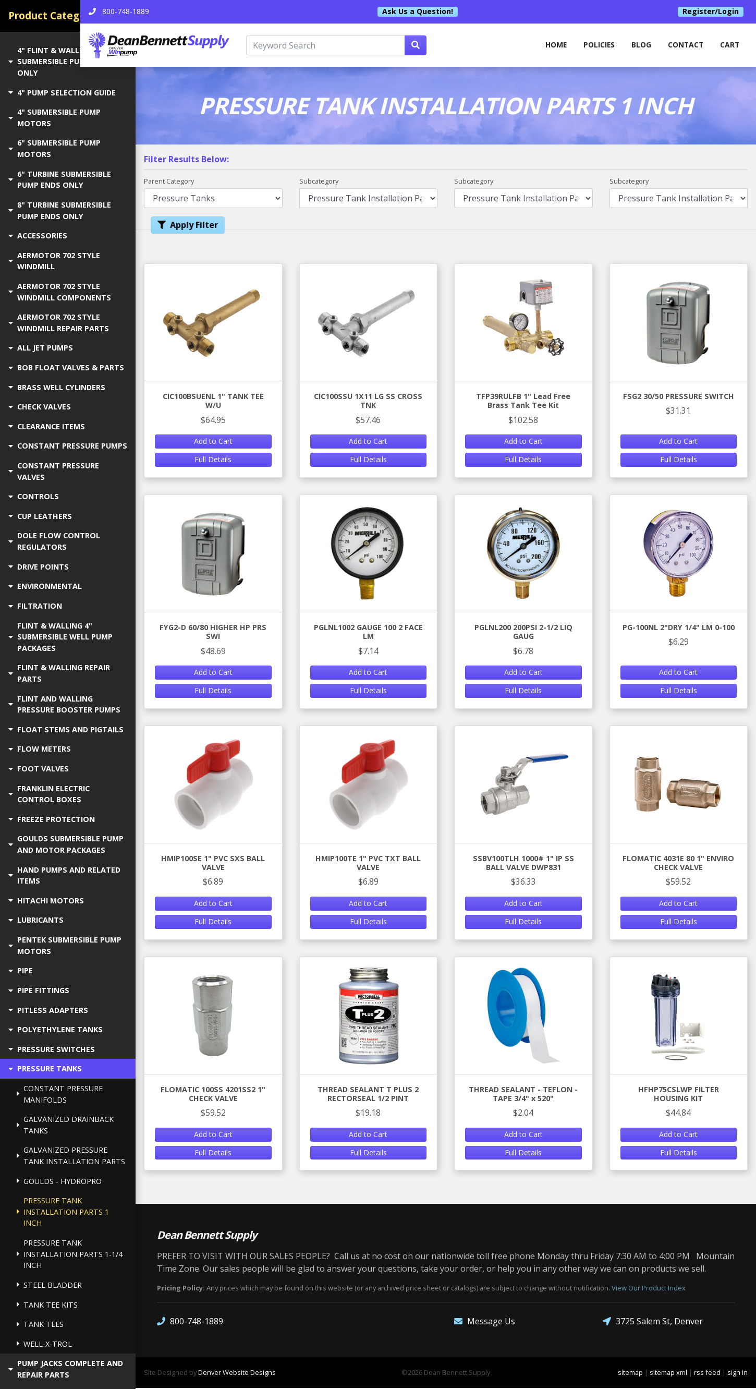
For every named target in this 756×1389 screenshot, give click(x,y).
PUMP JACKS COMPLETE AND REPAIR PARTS (65, 1369)
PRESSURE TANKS (45, 1068)
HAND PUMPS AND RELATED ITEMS (64, 875)
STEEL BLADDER (49, 1285)
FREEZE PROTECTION (51, 819)
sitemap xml (668, 1373)
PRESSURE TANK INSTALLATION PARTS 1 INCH (63, 1211)
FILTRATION (35, 606)
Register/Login (710, 11)
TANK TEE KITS (47, 1305)
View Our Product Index (649, 1289)
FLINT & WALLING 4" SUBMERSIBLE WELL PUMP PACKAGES (60, 637)
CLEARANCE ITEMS (46, 426)
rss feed (707, 1373)
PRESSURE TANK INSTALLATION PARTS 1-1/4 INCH (70, 1254)
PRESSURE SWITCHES (51, 1049)
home (551, 46)
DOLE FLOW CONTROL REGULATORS (54, 541)
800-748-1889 (190, 1322)
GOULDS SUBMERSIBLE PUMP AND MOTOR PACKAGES (66, 844)
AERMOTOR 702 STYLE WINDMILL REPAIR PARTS (58, 322)
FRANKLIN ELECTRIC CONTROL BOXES (49, 794)
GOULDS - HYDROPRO (59, 1181)
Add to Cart (213, 442)
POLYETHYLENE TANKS (55, 1029)
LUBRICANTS (36, 920)
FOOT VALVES (38, 769)
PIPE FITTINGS (38, 990)
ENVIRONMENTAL (45, 586)
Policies (595, 46)
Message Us (484, 1322)
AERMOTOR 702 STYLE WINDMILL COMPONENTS (59, 292)
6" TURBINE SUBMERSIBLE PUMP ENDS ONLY (59, 179)
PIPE (20, 970)
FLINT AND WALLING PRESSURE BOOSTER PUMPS (64, 704)
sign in (737, 1373)
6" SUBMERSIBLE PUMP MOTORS (54, 148)
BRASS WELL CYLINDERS (56, 387)
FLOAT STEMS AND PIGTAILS (66, 729)
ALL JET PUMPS (40, 348)
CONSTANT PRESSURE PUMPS (67, 446)
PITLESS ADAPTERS (48, 1010)
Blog (639, 46)
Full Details (212, 460)
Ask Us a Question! (445, 11)
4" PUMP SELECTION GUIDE (62, 93)
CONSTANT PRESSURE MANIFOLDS (60, 1094)
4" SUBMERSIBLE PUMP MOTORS (54, 117)
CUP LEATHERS (40, 516)
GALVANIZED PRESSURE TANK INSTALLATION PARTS (71, 1155)
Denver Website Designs (237, 1373)
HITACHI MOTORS (46, 900)
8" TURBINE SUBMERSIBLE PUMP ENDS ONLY (59, 210)
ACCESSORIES (37, 235)
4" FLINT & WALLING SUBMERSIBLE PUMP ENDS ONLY (60, 61)
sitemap (630, 1373)
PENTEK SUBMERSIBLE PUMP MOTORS (64, 945)
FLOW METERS (39, 749)
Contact (684, 46)
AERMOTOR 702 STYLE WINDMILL (54, 261)
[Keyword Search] (365, 46)
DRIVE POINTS (38, 567)
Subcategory (318, 181)
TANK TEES (40, 1324)
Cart (729, 46)
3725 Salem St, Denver (653, 1322)
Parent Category (169, 181)
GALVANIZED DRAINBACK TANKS (65, 1125)
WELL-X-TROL (44, 1344)
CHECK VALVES (39, 407)
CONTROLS (33, 496)
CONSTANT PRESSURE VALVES (53, 471)
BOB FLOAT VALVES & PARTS (66, 367)
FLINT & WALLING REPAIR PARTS (59, 673)
